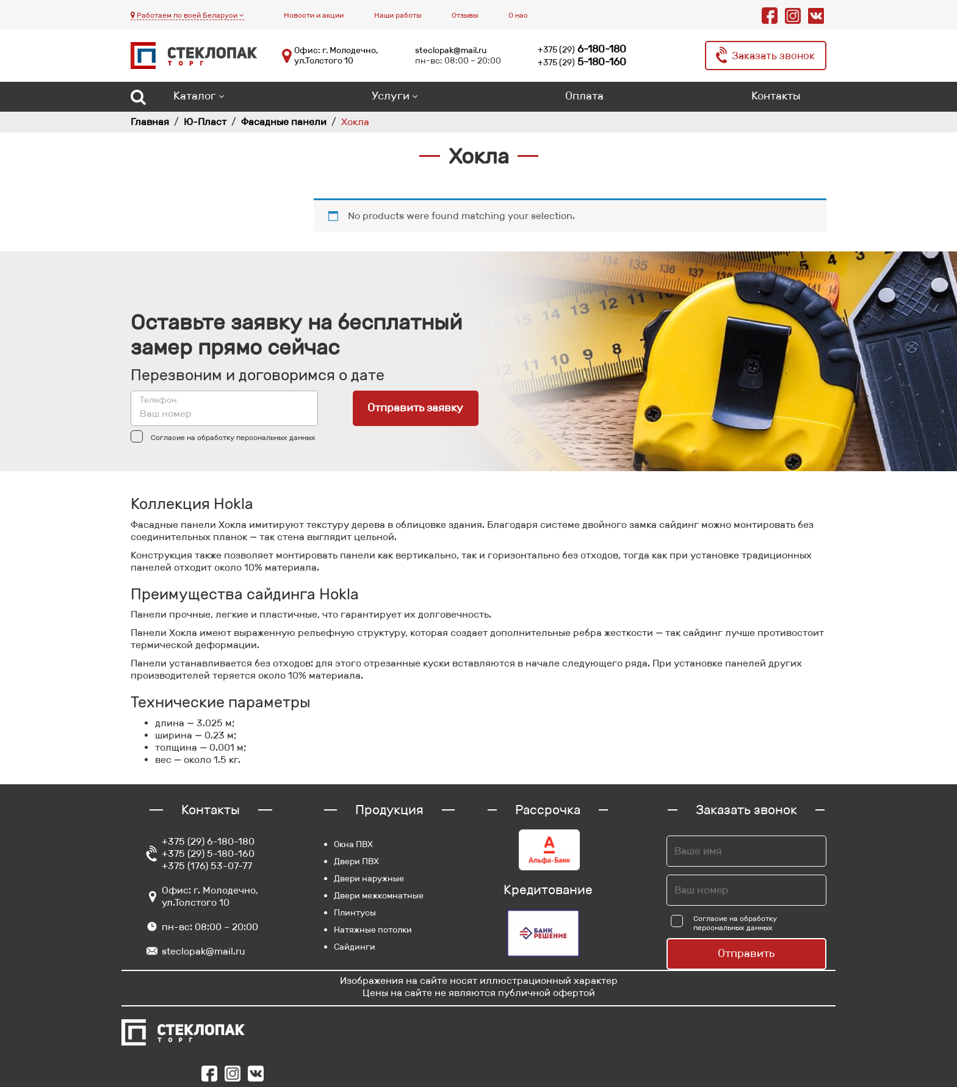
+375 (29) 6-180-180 (208, 841)
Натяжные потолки (373, 929)
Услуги (391, 96)
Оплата (584, 96)
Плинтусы (355, 912)
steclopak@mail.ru (450, 50)
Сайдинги (354, 946)
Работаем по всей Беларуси (187, 15)
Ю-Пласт (205, 122)
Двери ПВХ (356, 861)
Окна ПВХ (353, 844)
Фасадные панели (284, 122)
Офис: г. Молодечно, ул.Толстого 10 (336, 56)
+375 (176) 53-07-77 (207, 866)
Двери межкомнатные (379, 895)
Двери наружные (369, 878)
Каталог (194, 96)
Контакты (776, 96)
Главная (150, 122)
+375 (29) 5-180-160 (208, 853)
